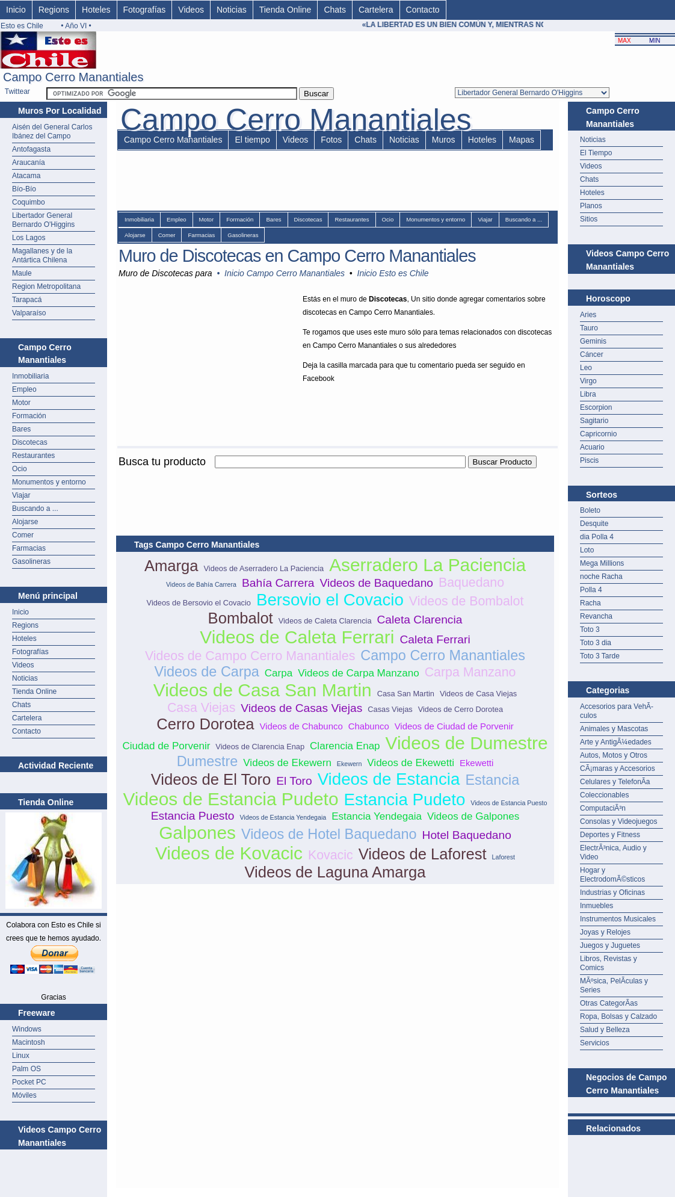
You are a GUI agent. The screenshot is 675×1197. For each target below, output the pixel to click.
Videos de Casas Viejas (301, 708)
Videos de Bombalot (466, 601)
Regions (54, 9)
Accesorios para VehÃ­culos (616, 711)
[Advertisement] (335, 475)
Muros (443, 139)
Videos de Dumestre (467, 743)
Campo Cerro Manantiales (173, 139)
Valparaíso (29, 313)
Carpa (278, 673)
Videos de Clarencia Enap (259, 746)
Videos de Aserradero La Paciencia (263, 568)
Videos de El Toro (211, 779)
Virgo (588, 381)
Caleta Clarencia (420, 619)
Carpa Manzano (470, 672)
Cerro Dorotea (205, 724)
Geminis (593, 341)
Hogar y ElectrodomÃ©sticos (612, 874)
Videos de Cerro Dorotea (460, 709)
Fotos (331, 139)
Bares (21, 429)
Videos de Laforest (423, 854)
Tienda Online (285, 9)
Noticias (232, 9)
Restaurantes (33, 455)
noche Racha (601, 576)
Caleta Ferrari (434, 639)
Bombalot (240, 618)
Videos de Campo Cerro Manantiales (250, 656)
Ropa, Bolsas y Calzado (618, 1016)
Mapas (521, 139)
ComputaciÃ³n (603, 808)
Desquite (594, 523)
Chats (335, 9)
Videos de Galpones (473, 816)
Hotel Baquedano (466, 835)
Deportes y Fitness (610, 834)
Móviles (24, 1095)
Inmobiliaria (30, 376)
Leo (586, 367)
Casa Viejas (201, 708)
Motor (21, 402)
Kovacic (330, 855)
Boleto (590, 510)
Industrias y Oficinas (612, 892)
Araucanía (28, 162)
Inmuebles (596, 906)
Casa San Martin (405, 693)
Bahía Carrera (278, 583)
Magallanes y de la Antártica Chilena (42, 255)
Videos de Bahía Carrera (201, 584)
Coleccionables (604, 795)
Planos (591, 206)
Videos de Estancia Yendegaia (282, 817)
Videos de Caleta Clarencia (325, 620)
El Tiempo (596, 153)
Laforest (504, 857)
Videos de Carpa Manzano (358, 673)
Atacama (26, 176)
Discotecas (30, 442)
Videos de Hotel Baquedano (329, 834)
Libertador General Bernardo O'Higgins (43, 220)
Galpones (197, 833)
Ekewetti (476, 763)
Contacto (423, 9)
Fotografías (144, 9)
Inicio (16, 9)
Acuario (592, 447)
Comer (23, 535)
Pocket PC (29, 1082)
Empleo (24, 389)
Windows (27, 1029)
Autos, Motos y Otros (613, 755)
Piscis (589, 460)
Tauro (589, 328)
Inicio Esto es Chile (393, 273)
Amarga (171, 565)
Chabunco (368, 726)
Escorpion (596, 407)
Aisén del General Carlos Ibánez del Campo (52, 131)
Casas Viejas (390, 709)
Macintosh (28, 1042)
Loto (587, 550)
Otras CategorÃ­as (609, 1003)
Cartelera (376, 9)
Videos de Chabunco (300, 726)
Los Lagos (28, 238)
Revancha (596, 616)
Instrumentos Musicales (618, 919)
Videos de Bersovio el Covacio (199, 602)
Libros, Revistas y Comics (608, 963)
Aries (588, 315)
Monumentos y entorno (49, 482)
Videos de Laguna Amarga (334, 872)
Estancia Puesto (193, 815)
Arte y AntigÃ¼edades (616, 742)
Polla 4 (591, 590)
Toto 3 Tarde (600, 656)
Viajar (21, 495)
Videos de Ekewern (287, 763)
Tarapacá (27, 299)
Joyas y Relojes (605, 932)
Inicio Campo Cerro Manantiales (284, 273)
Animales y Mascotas (614, 729)
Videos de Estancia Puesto (508, 802)
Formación (29, 416)
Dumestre (207, 761)
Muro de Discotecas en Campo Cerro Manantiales (297, 255)
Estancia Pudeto (404, 799)
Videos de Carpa (207, 671)
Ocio (19, 469)
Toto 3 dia (595, 643)
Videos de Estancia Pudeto (230, 799)
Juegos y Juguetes (610, 945)
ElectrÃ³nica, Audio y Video (613, 852)
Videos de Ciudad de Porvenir (454, 726)
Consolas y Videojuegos (619, 821)
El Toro (294, 781)
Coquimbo (28, 202)
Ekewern (349, 763)
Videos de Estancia (389, 779)
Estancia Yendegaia (376, 816)
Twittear (17, 91)
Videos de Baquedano (376, 583)
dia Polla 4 (597, 537)
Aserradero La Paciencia (427, 565)
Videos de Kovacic (229, 853)
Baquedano (471, 582)
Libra (588, 394)
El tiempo (252, 139)
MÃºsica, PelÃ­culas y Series (614, 985)
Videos (191, 9)
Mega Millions (602, 563)
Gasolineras (31, 561)
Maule (22, 273)
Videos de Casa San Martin (262, 690)
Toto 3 (590, 629)
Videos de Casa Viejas (478, 693)
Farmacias (29, 548)
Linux (20, 1055)
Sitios (588, 219)
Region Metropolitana (46, 286)
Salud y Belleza (605, 1029)
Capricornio (598, 434)
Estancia (492, 780)
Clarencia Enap (345, 746)
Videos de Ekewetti (410, 763)
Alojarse (25, 522)
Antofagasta (31, 149)
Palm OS (26, 1069)
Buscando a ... (35, 508)
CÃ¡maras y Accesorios (617, 768)
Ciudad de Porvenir (166, 746)
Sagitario (594, 420)
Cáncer (591, 354)
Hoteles (96, 9)
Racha (590, 603)
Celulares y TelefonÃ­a (615, 782)
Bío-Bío (24, 189)
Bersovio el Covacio (330, 599)
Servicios (594, 1043)
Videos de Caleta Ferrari (297, 637)
